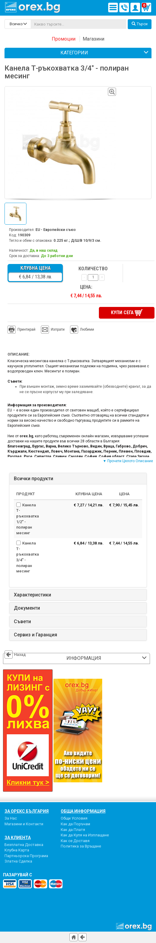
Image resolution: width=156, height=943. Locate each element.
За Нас (11, 818)
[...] (78, 24)
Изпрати (58, 329)
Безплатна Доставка (24, 844)
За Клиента (18, 837)
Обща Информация (83, 811)
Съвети (22, 621)
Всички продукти (33, 478)
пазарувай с (17, 874)
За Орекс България (27, 811)
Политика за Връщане (81, 846)
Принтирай (21, 330)
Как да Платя (73, 829)
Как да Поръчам (75, 824)
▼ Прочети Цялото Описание (128, 461)
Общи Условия (74, 818)
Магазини (93, 39)
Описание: (18, 354)
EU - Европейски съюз (55, 230)
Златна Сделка (18, 861)
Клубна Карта (17, 850)
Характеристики (32, 595)
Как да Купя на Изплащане (85, 835)
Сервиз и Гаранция (35, 635)
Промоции (63, 39)
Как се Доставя (75, 840)
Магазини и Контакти (24, 824)
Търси (140, 24)
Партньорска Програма (26, 856)
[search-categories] (18, 24)
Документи (27, 608)
